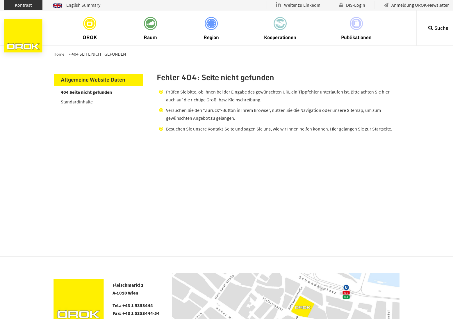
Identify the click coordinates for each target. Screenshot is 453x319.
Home (58, 54)
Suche (441, 28)
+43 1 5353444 (137, 305)
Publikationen (356, 37)
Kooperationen (280, 37)
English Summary (76, 5)
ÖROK (90, 37)
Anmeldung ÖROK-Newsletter (420, 5)
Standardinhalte (77, 102)
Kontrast (23, 5)
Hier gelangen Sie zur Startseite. (361, 129)
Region (211, 37)
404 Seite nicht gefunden (86, 92)
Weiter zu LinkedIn (302, 5)
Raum (150, 37)
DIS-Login (355, 5)
